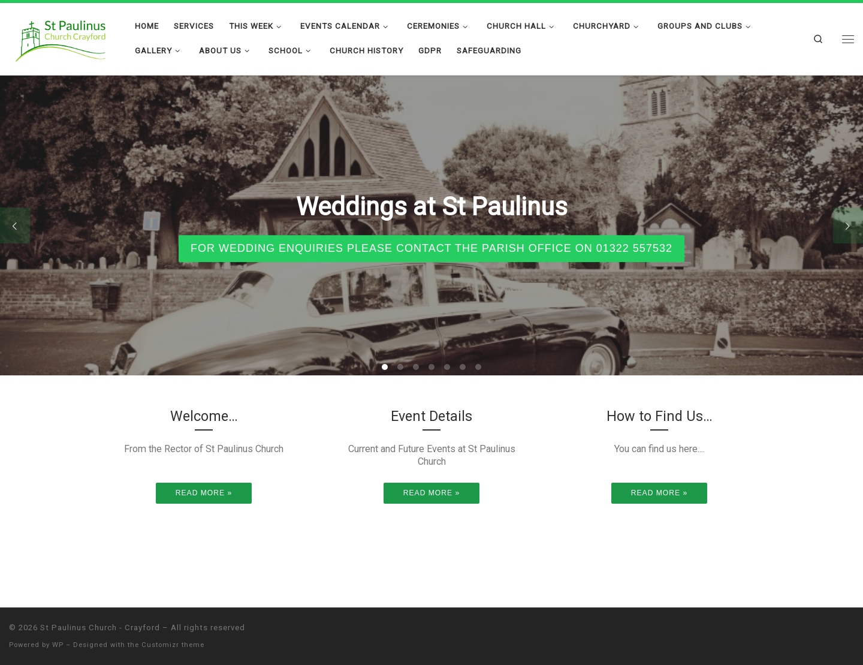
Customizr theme (172, 645)
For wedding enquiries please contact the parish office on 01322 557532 (431, 248)
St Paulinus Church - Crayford (100, 627)
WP (58, 645)
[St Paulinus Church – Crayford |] (63, 37)
